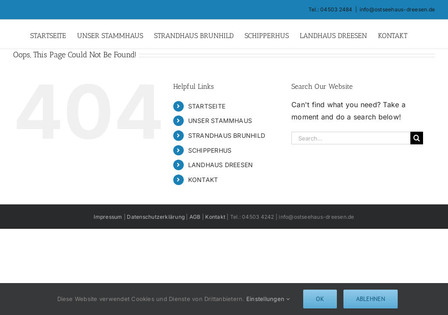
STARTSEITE (206, 106)
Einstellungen (268, 298)
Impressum (108, 217)
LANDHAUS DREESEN (220, 164)
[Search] (416, 138)
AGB (195, 217)
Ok (320, 299)
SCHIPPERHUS (210, 150)
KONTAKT (203, 179)
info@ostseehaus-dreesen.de (397, 9)
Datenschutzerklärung (156, 217)
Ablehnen (370, 299)
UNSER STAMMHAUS (220, 120)
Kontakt (214, 217)
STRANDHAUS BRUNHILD (227, 135)
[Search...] (350, 138)
